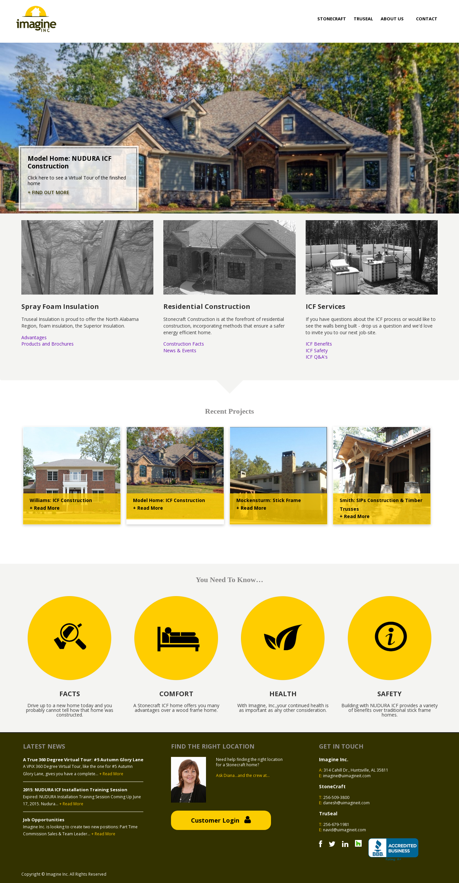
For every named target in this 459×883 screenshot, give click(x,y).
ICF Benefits (319, 344)
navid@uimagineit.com (344, 830)
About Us (392, 19)
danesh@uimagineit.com (346, 803)
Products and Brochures (47, 344)
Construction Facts (183, 344)
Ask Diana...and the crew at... (243, 775)
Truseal (363, 19)
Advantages (34, 337)
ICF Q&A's (317, 357)
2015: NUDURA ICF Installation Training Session (75, 790)
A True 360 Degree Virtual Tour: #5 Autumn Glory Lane (83, 760)
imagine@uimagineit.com (347, 776)
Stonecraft (331, 19)
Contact (426, 19)
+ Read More (45, 508)
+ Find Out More (48, 192)
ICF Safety (317, 350)
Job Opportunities (43, 820)
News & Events (179, 350)
